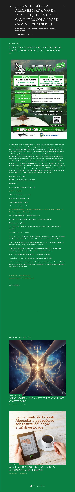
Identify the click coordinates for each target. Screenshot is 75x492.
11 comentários (23, 405)
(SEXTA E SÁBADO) (15, 191)
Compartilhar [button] (13, 275)
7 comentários (23, 473)
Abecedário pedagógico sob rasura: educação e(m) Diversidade (32, 468)
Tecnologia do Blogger (37, 486)
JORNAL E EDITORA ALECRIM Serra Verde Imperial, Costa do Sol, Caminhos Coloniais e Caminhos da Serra (37, 15)
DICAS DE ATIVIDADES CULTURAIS (23, 278)
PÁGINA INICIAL (21, 34)
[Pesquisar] (64, 5)
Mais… (30, 34)
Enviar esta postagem (25, 275)
